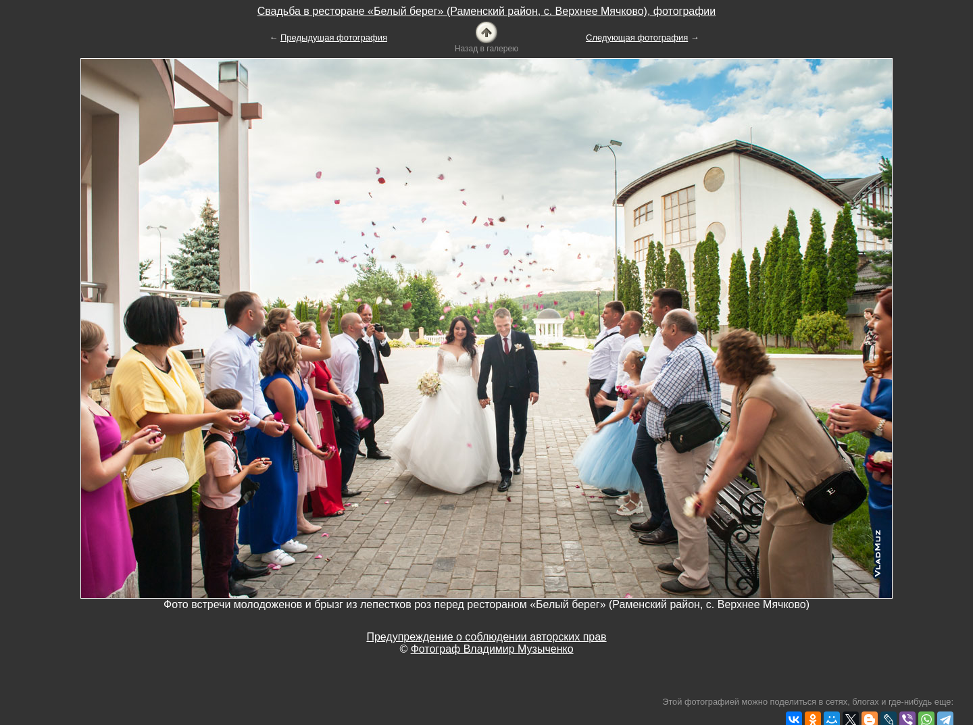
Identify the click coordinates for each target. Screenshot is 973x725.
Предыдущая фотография (333, 37)
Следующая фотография (637, 37)
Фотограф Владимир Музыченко (492, 649)
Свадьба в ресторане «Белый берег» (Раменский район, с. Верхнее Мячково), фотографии (486, 11)
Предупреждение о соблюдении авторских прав (486, 637)
